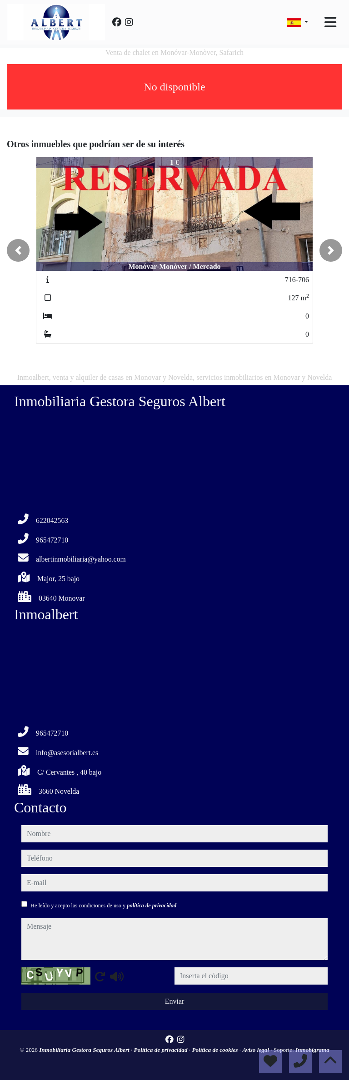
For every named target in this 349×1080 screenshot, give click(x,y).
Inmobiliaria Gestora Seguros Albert (85, 1049)
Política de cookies (215, 1049)
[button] (18, 250)
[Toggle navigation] (330, 22)
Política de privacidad (161, 1049)
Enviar (174, 1001)
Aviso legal (256, 1049)
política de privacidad (151, 905)
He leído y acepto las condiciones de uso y (103, 905)
